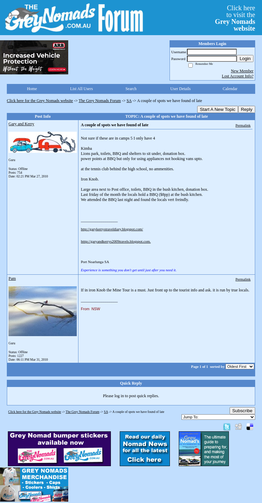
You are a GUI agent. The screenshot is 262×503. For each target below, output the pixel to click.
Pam (12, 278)
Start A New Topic (217, 109)
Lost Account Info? (237, 76)
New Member (242, 71)
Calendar (230, 88)
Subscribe (242, 410)
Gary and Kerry (21, 123)
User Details (180, 88)
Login (245, 58)
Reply (246, 109)
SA (129, 100)
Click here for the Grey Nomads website (40, 100)
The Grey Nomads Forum (100, 100)
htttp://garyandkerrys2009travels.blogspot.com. (116, 241)
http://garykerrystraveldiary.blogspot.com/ (112, 229)
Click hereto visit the (235, 18)
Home (32, 88)
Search (131, 88)
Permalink (242, 125)
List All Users (81, 88)
